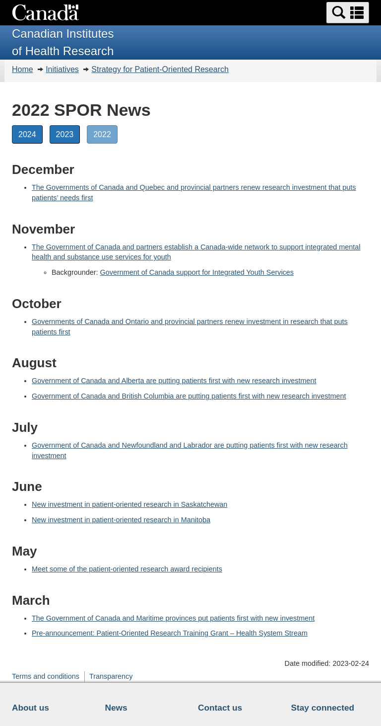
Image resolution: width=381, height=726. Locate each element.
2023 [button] (68, 134)
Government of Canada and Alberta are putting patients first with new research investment (174, 381)
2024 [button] (30, 134)
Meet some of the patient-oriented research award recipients (127, 569)
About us (30, 708)
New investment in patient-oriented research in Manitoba (121, 520)
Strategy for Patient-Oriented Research (160, 69)
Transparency (110, 676)
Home (22, 69)
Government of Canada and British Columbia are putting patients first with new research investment (189, 396)
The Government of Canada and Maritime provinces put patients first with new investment (173, 618)
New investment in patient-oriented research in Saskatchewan (129, 504)
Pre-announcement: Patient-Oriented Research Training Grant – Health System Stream (170, 633)
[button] (347, 12)
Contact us (220, 708)
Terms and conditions (45, 676)
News (116, 708)
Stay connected (323, 708)
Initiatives (62, 69)
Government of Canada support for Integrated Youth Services (197, 272)
